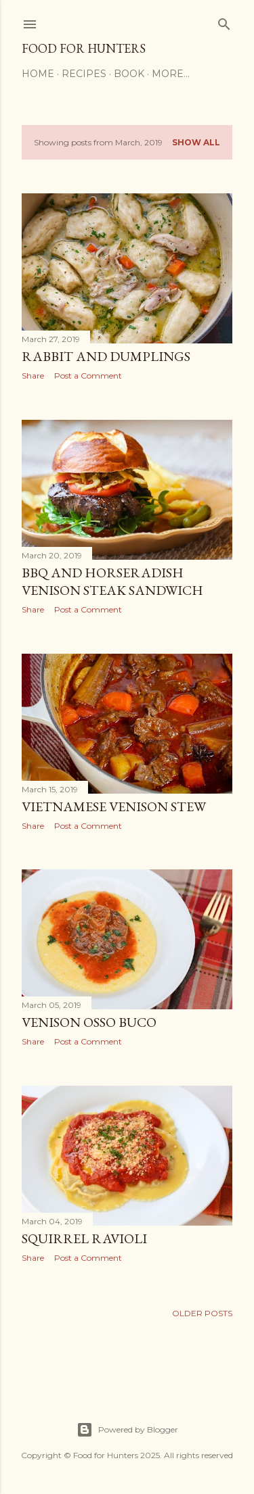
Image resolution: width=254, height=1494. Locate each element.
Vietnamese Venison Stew (114, 806)
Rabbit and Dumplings (106, 356)
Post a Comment (88, 375)
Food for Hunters (84, 48)
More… (171, 74)
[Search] (224, 21)
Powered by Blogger (127, 1430)
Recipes (84, 74)
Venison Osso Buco (89, 1022)
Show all (196, 142)
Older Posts (202, 1313)
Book (129, 74)
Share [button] (33, 375)
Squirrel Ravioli (84, 1238)
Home (38, 74)
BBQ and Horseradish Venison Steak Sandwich (112, 581)
